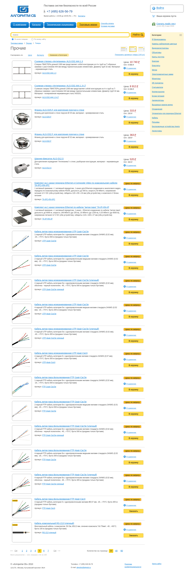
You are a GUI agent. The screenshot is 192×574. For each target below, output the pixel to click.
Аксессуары (157, 131)
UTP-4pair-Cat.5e (49, 314)
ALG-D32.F (46, 141)
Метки (154, 70)
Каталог (36, 24)
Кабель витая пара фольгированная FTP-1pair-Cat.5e (60, 377)
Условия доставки (108, 26)
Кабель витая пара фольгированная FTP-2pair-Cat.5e (60, 402)
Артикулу (40, 55)
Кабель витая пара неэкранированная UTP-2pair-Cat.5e (61, 256)
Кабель (155, 118)
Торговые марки (88, 24)
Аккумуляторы (158, 100)
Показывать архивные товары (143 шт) (130, 55)
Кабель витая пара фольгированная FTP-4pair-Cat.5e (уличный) (65, 474)
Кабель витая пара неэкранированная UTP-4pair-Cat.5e (61, 304)
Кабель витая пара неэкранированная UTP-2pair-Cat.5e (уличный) (66, 280)
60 (122, 551)
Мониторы (156, 79)
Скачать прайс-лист (166, 24)
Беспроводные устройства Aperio (166, 126)
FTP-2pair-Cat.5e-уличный (53, 435)
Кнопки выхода (158, 92)
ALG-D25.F (46, 117)
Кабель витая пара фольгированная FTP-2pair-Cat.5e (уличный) (65, 426)
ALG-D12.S (46, 168)
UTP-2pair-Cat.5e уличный (53, 289)
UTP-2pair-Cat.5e (49, 265)
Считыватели (157, 87)
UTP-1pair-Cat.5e (49, 241)
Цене (30, 55)
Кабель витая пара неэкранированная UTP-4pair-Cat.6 (60, 353)
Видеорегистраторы (160, 48)
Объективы (156, 52)
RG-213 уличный (49, 533)
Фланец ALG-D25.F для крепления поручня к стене (59, 110)
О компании (19, 24)
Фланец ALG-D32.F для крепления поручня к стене (59, 134)
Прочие (29, 43)
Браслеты (156, 66)
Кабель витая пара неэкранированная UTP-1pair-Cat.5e (61, 231)
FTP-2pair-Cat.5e (49, 411)
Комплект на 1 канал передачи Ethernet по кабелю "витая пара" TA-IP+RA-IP (71, 207)
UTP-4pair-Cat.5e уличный (53, 338)
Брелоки (155, 61)
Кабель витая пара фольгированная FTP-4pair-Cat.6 (59, 499)
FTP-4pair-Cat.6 (48, 508)
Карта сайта (156, 564)
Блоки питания (158, 96)
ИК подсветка (157, 83)
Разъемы (155, 122)
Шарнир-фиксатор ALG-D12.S (49, 158)
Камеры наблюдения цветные (164, 44)
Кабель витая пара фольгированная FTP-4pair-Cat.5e (60, 450)
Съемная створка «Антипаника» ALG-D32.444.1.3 (58, 61)
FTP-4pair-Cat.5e (49, 460)
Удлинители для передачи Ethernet (166, 113)
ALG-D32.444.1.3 (49, 73)
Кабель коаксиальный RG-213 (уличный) (54, 523)
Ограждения (157, 109)
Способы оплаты (107, 23)
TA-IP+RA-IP (47, 219)
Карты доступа (158, 57)
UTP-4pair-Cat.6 (48, 362)
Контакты (81, 16)
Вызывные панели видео (162, 105)
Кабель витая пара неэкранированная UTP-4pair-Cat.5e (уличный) (66, 329)
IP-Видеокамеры (159, 39)
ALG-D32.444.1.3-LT (50, 97)
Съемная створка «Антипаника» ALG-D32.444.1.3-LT (60, 85)
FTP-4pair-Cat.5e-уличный (53, 484)
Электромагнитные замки (162, 74)
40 (116, 551)
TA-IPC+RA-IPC (48, 199)
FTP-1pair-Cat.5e (49, 387)
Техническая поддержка (60, 24)
